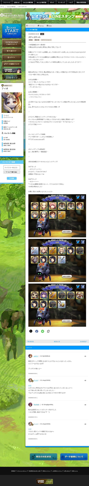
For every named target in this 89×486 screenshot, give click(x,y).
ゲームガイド (12, 77)
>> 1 (29, 385)
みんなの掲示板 (28, 2)
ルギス (36, 356)
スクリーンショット (46, 40)
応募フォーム (75, 471)
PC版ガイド (12, 51)
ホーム (2, 6)
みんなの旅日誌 (41, 2)
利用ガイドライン (46, 471)
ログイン (12, 57)
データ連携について (12, 64)
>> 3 (29, 429)
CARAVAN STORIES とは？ (12, 70)
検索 (12, 178)
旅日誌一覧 (57, 341)
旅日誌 (42, 26)
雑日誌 (30, 40)
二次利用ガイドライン (57, 471)
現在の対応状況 (81, 2)
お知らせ (16, 2)
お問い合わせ (67, 471)
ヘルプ (71, 2)
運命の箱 (37, 40)
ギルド (52, 2)
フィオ (36, 380)
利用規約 (13, 471)
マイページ (6, 2)
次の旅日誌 (83, 341)
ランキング (61, 2)
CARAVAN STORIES (44, 481)
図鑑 (50, 26)
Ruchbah (36, 404)
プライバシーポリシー (22, 471)
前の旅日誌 (31, 341)
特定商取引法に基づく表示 (35, 471)
